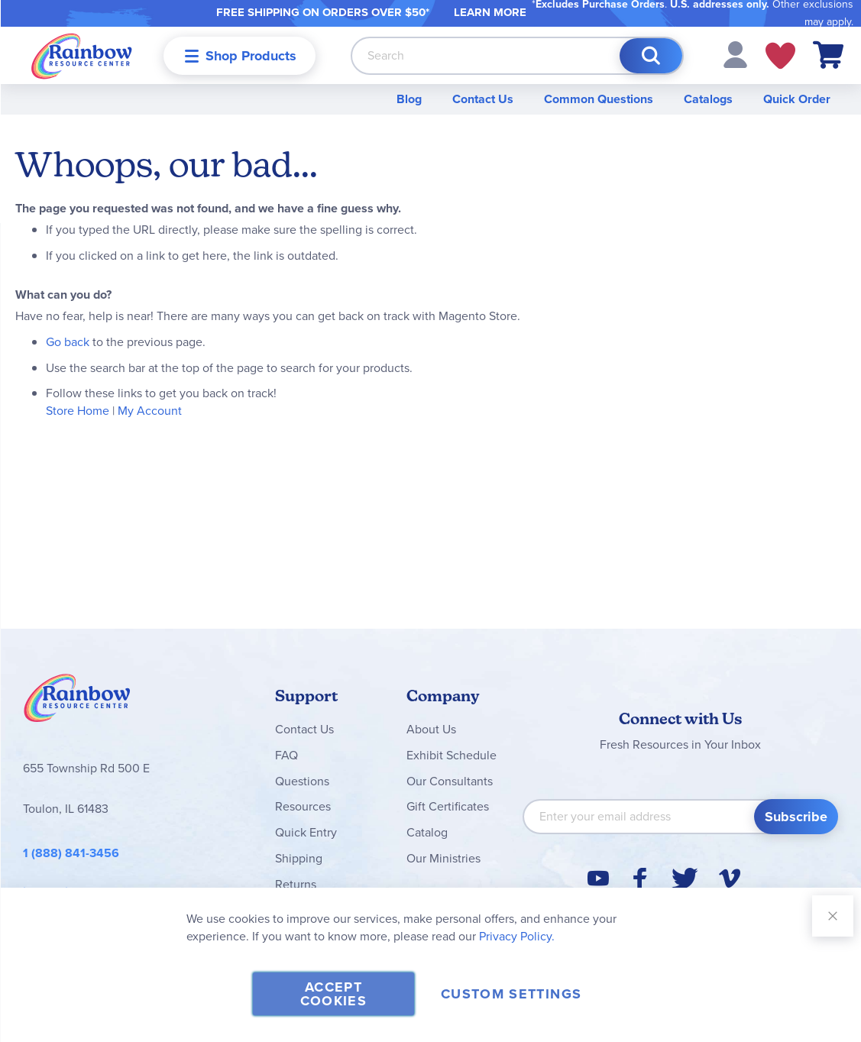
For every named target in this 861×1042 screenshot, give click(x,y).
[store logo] (82, 55)
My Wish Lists (780, 55)
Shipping (298, 858)
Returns (295, 884)
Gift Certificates (447, 806)
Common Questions (598, 99)
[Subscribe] (796, 816)
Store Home (77, 410)
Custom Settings (511, 994)
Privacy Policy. (517, 936)
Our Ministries (443, 858)
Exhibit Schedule (451, 755)
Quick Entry (306, 832)
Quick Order (796, 99)
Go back (67, 342)
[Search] (651, 55)
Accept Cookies (333, 994)
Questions (302, 781)
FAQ (286, 755)
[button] (735, 54)
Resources (303, 806)
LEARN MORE (490, 12)
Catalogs (708, 99)
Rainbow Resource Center (77, 702)
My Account (150, 410)
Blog (409, 99)
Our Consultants (449, 781)
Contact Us (482, 99)
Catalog (427, 832)
